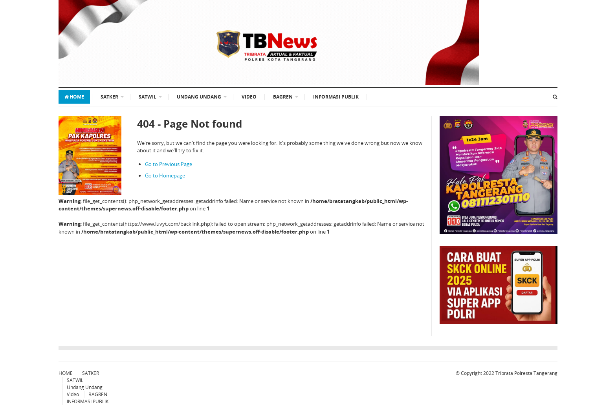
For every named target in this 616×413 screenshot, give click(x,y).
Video (249, 96)
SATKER (109, 96)
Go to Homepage (165, 175)
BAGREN (283, 96)
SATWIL (147, 96)
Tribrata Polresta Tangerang (526, 373)
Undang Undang (199, 96)
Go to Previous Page (168, 164)
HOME (74, 96)
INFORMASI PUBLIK (336, 96)
